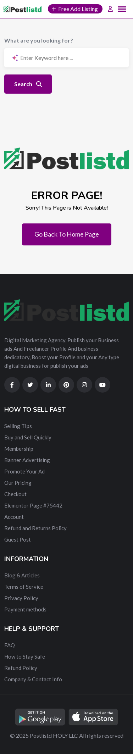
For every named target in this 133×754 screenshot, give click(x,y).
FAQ (9, 645)
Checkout (15, 494)
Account (14, 517)
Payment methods (25, 609)
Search (28, 84)
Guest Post (17, 539)
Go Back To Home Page (66, 234)
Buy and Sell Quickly (27, 437)
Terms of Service (23, 586)
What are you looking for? (38, 40)
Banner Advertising (27, 460)
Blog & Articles (22, 575)
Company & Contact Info (33, 679)
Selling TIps (18, 426)
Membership (18, 448)
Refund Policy (20, 668)
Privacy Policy (21, 598)
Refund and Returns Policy (35, 528)
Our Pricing (18, 482)
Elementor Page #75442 (33, 505)
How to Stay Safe (24, 656)
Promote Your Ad (24, 471)
